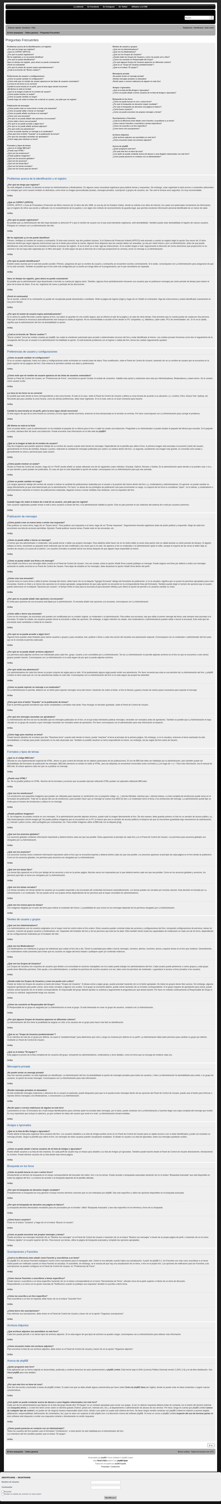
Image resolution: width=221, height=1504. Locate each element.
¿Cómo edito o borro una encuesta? (22, 121)
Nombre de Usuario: (10, 1482)
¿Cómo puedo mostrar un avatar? (21, 94)
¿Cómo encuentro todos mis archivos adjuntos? (132, 140)
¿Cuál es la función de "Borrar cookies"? (23, 70)
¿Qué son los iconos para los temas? (22, 169)
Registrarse (24, 1478)
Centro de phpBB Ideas (135, 1387)
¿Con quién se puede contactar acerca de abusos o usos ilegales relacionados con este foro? (151, 154)
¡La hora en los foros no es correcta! (22, 84)
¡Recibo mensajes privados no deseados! (130, 79)
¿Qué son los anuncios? (17, 161)
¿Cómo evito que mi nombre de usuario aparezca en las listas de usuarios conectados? (43, 81)
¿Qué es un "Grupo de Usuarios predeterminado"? (133, 65)
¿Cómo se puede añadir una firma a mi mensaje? (27, 113)
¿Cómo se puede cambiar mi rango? (22, 97)
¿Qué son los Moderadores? (124, 52)
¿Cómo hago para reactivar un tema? (22, 139)
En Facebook (93, 7)
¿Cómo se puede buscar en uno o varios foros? (132, 102)
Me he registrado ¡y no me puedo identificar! (25, 57)
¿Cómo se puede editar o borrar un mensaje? (26, 111)
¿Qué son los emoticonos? (18, 153)
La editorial (78, 7)
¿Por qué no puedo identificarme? (21, 60)
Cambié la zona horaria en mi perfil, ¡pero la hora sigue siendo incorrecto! (37, 87)
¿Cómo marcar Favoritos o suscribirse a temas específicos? (137, 123)
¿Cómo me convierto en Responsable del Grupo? (133, 60)
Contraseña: (7, 1487)
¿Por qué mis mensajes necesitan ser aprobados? (27, 137)
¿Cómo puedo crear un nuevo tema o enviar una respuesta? (32, 108)
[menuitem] (26, 28)
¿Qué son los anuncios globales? (21, 158)
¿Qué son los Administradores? (125, 49)
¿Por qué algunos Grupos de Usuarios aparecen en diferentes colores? (142, 62)
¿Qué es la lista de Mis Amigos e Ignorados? (131, 90)
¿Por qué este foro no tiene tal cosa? (128, 151)
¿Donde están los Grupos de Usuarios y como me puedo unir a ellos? (141, 57)
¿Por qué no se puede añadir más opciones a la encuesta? (31, 119)
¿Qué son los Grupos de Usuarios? (127, 54)
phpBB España (120, 1464)
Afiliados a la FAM (139, 7)
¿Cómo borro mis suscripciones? (126, 129)
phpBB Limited (113, 1370)
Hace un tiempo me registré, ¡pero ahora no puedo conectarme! (33, 62)
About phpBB (13, 1372)
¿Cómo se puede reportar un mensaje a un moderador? (30, 131)
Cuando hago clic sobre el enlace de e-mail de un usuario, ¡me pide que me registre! (41, 99)
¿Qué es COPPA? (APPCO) (18, 52)
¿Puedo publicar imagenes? (18, 156)
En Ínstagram (109, 7)
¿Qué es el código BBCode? (19, 148)
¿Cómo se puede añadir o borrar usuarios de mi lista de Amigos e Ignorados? (144, 93)
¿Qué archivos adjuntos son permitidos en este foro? (134, 137)
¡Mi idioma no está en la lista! (19, 89)
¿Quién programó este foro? (124, 149)
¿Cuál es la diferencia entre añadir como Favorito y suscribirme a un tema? (143, 121)
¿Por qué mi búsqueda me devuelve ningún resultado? (135, 104)
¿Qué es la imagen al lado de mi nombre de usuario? (29, 92)
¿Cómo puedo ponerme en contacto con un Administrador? (137, 157)
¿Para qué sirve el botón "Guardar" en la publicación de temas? (33, 134)
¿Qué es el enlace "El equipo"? (125, 67)
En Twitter (123, 7)
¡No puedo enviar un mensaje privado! (128, 76)
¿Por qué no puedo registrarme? (20, 54)
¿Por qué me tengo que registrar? (21, 49)
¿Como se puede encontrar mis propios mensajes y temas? (137, 112)
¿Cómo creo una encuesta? (18, 116)
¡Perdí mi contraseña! (16, 65)
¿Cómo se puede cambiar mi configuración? (25, 79)
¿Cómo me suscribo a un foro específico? (130, 126)
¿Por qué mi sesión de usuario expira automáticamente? (30, 67)
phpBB (102, 431)
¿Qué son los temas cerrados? (19, 166)
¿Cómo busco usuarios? (123, 109)
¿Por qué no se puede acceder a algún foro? (25, 124)
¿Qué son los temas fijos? (18, 163)
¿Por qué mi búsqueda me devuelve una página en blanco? (137, 107)
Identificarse (8, 1478)
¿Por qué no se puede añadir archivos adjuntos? (27, 126)
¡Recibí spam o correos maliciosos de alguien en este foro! (137, 81)
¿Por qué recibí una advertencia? (21, 129)
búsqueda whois (18, 1408)
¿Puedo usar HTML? (15, 151)
